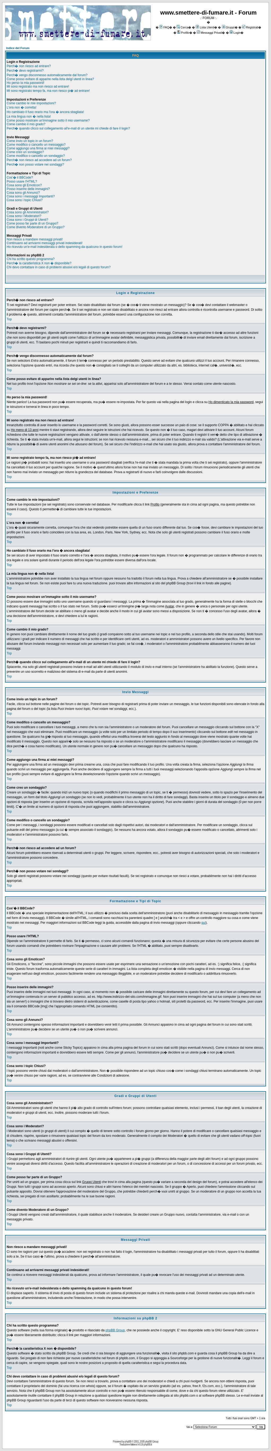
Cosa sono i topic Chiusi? (24, 200)
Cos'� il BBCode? (20, 177)
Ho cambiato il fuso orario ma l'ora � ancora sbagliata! (45, 112)
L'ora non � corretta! (21, 107)
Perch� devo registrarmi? (25, 70)
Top (9, 319)
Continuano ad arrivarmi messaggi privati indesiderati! (44, 243)
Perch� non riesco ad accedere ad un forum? (39, 160)
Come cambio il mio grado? (26, 124)
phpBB (128, 1441)
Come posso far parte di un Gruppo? (32, 223)
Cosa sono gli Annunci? (23, 193)
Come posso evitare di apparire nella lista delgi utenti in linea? (50, 79)
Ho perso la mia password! (25, 83)
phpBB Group (115, 1330)
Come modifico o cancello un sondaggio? (36, 156)
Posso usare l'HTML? (22, 181)
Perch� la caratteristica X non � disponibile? (39, 263)
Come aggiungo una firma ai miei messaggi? (38, 148)
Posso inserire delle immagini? (28, 189)
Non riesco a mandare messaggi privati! (35, 239)
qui (203, 923)
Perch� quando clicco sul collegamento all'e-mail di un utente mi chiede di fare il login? (68, 128)
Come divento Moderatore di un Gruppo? (35, 227)
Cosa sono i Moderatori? (24, 216)
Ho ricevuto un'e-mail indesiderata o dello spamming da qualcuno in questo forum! (65, 247)
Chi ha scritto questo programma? (31, 259)
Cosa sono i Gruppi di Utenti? (27, 220)
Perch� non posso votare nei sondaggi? (35, 164)
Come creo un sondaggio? (25, 152)
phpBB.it (148, 1444)
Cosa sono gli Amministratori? (28, 212)
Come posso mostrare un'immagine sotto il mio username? (48, 120)
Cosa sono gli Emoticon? (24, 185)
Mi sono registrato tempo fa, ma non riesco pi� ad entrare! (48, 91)
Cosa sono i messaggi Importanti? (31, 196)
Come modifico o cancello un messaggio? (36, 144)
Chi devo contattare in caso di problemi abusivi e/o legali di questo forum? (59, 267)
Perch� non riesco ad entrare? (29, 66)
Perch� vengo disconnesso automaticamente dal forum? (47, 75)
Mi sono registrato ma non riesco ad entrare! (38, 86)
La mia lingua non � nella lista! (29, 116)
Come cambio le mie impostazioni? (31, 103)
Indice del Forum (17, 48)
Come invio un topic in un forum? (30, 141)
